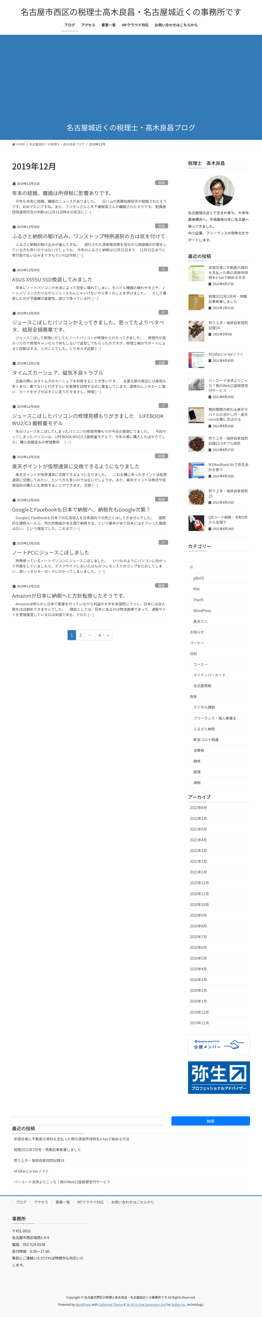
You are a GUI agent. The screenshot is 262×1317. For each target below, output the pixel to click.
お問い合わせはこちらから (132, 1202)
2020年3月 (198, 979)
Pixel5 (198, 599)
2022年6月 (198, 807)
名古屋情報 (202, 685)
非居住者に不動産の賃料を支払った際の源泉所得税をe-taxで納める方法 (228, 272)
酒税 (197, 782)
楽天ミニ (200, 621)
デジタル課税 (204, 707)
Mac (196, 588)
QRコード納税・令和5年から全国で (228, 520)
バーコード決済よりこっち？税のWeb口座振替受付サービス (228, 385)
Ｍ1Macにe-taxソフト (226, 354)
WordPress (202, 610)
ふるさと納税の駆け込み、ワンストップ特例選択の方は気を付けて (89, 236)
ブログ (21, 1202)
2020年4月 (198, 968)
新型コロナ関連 (206, 739)
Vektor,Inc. (178, 1304)
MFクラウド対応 (90, 1202)
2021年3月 (198, 850)
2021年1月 (198, 872)
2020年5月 (198, 958)
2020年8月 (198, 925)
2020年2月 (198, 990)
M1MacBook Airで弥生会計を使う (228, 467)
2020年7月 (198, 936)
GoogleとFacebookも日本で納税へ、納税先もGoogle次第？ (81, 509)
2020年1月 (198, 1001)
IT (163, 269)
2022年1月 (198, 818)
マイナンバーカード (209, 674)
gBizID (198, 578)
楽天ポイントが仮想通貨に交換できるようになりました (76, 466)
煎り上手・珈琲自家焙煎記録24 (228, 325)
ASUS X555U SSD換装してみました (52, 279)
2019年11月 (199, 1022)
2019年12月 (199, 1012)
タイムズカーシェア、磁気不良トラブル (57, 372)
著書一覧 (63, 1202)
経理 (197, 771)
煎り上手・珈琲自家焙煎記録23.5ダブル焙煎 (228, 441)
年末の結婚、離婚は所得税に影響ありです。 (63, 193)
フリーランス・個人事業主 (214, 718)
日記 (161, 362)
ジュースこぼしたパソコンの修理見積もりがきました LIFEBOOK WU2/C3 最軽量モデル (88, 419)
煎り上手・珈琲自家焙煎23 (228, 493)
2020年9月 (198, 915)
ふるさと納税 (204, 728)
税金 (161, 182)
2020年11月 (199, 893)
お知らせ (197, 631)
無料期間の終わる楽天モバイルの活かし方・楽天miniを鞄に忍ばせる (228, 414)
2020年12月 (199, 882)
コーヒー (197, 642)
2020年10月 (199, 904)
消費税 (198, 750)
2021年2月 (198, 861)
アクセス (41, 1202)
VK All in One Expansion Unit (146, 1304)
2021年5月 (198, 829)
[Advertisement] (131, 79)
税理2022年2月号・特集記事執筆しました (228, 299)
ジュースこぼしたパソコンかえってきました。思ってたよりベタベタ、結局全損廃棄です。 (88, 326)
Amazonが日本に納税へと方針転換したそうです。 (70, 595)
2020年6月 (198, 947)
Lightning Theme (111, 1304)
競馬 (197, 761)
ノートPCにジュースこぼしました (51, 552)
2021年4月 (198, 839)
